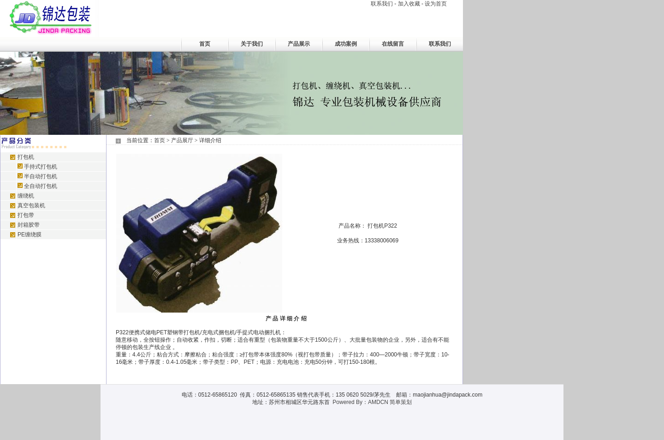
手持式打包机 (40, 166)
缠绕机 (26, 196)
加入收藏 (409, 3)
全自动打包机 (40, 186)
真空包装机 (31, 205)
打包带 (26, 215)
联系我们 (382, 3)
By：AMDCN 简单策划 (384, 402)
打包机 (26, 157)
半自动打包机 (40, 176)
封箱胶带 (29, 225)
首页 (159, 140)
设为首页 (436, 3)
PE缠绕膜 (30, 234)
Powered (343, 402)
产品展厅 (182, 140)
